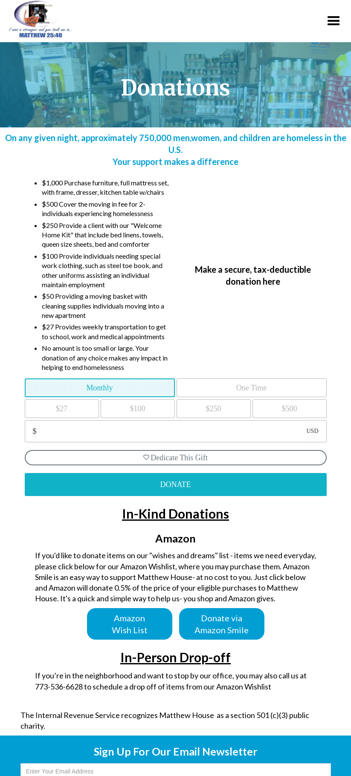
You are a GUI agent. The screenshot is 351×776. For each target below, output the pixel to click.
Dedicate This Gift (175, 457)
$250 (213, 408)
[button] (333, 21)
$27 (61, 408)
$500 (289, 408)
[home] (36, 19)
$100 (137, 408)
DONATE (175, 484)
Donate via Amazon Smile (221, 624)
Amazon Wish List (130, 624)
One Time (251, 388)
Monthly (99, 388)
